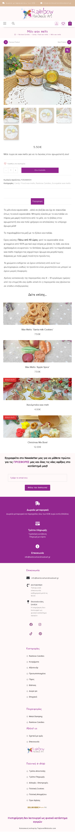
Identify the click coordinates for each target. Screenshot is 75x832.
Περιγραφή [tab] (37, 202)
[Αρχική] (15, 34)
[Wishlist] (62, 23)
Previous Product (14, 42)
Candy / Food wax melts (24, 184)
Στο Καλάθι (40, 171)
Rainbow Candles (43, 184)
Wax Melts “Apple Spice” (37, 367)
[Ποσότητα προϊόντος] (10, 170)
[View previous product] (6, 42)
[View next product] (69, 42)
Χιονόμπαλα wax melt (37, 405)
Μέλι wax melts (56, 34)
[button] (67, 50)
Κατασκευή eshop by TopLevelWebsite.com (37, 829)
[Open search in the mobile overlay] (11, 24)
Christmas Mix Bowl (37, 442)
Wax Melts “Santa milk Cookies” (37, 330)
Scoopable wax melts (61, 184)
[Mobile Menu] (4, 23)
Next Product (62, 42)
